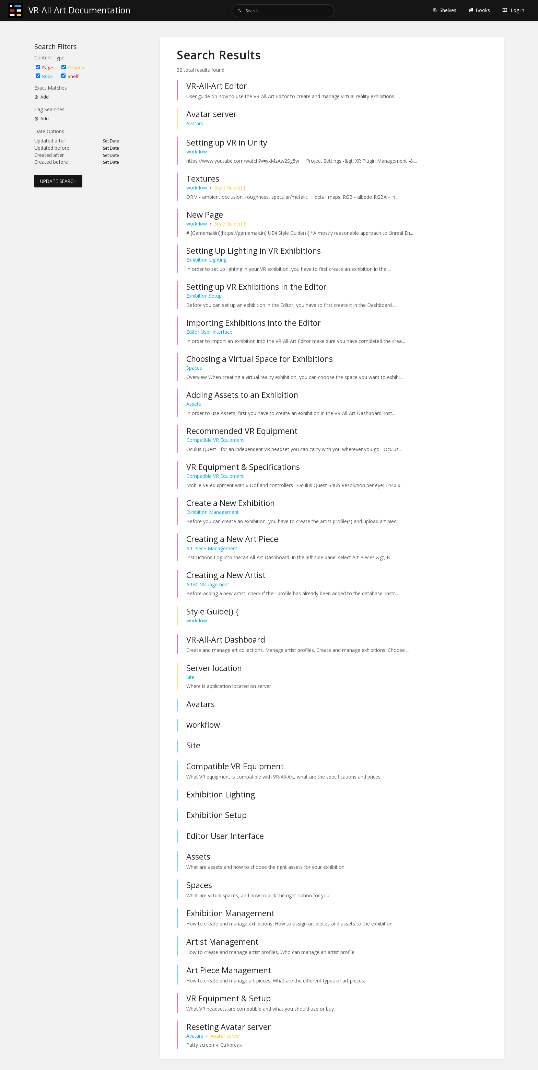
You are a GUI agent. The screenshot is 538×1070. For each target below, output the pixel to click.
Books (479, 10)
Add (41, 97)
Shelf (70, 76)
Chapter (73, 68)
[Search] (239, 11)
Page (44, 68)
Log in (513, 10)
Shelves (444, 10)
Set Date (111, 141)
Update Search (58, 181)
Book (44, 76)
